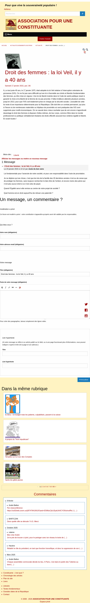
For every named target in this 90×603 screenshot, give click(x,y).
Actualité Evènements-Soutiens (21, 45)
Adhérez (7, 9)
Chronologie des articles (12, 576)
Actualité (39, 45)
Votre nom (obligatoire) (8, 232)
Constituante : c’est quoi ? (13, 573)
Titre (4, 349)
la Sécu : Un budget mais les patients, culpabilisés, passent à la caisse (33, 415)
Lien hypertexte (8, 362)
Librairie (6, 586)
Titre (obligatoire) (6, 270)
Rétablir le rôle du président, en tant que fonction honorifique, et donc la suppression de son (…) (44, 548)
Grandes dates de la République (16, 591)
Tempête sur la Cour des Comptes (18, 457)
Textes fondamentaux (11, 589)
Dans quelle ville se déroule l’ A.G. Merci (23, 521)
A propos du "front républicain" (17, 439)
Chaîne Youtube (45, 39)
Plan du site (8, 578)
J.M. (29, 86)
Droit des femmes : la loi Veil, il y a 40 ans (22, 166)
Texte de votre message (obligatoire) (13, 282)
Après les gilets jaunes (14, 480)
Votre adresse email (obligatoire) (12, 244)
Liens (5, 581)
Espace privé (45, 602)
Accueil (4, 45)
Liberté (16, 155)
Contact (6, 594)
